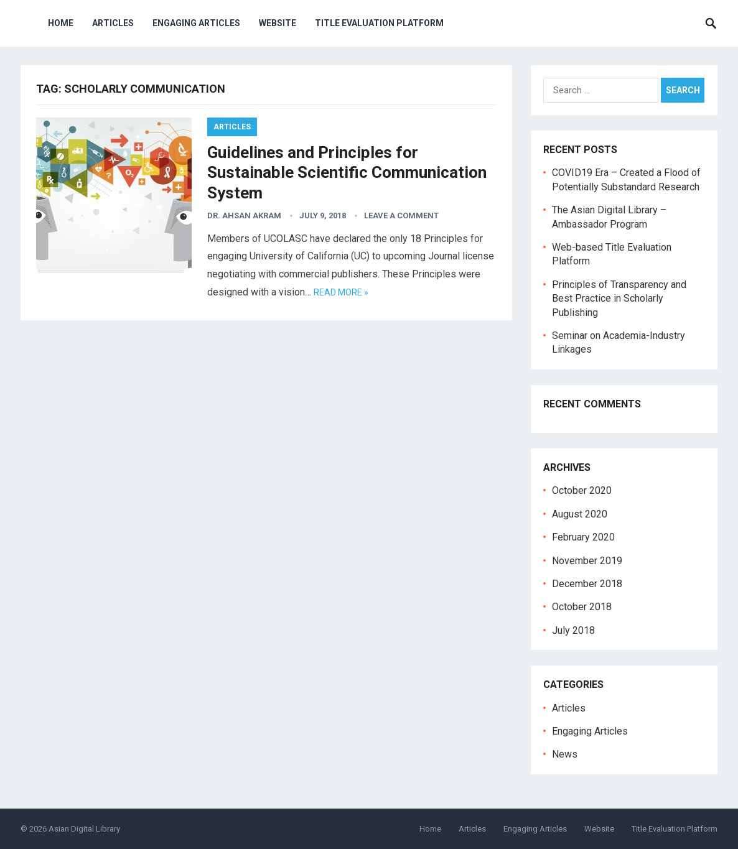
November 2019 (587, 561)
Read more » (341, 292)
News (564, 754)
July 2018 (573, 630)
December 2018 (587, 584)
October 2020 (582, 490)
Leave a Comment (401, 215)
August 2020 (579, 514)
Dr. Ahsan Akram (244, 215)
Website (277, 23)
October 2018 (582, 607)
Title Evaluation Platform (379, 23)
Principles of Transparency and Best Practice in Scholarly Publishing (619, 298)
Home (60, 23)
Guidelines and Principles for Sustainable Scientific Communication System (347, 172)
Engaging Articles (196, 23)
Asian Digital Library (84, 828)
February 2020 (583, 537)
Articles (113, 23)
